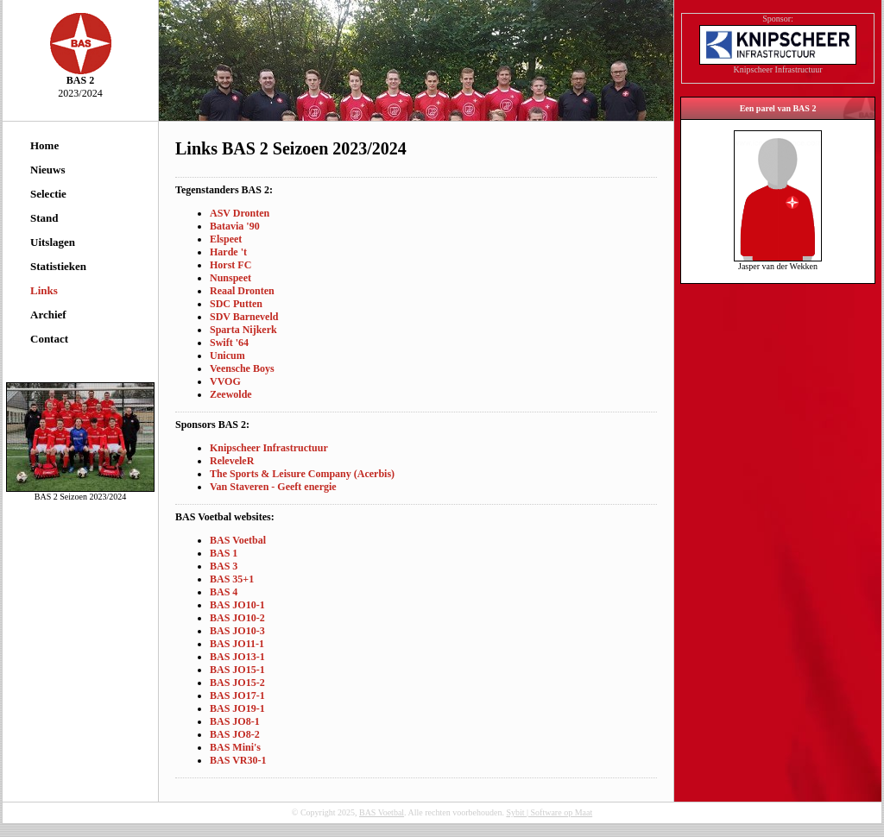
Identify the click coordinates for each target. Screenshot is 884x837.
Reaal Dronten (242, 291)
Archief (48, 314)
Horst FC (230, 265)
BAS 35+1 (232, 579)
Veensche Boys (242, 368)
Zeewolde (231, 394)
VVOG (225, 381)
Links (44, 290)
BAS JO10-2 (237, 618)
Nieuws (47, 169)
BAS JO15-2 (237, 683)
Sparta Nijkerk (243, 330)
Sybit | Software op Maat (549, 812)
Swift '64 (229, 343)
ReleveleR (232, 461)
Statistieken (58, 266)
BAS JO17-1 (237, 695)
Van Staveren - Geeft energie (273, 487)
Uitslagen (52, 242)
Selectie (48, 193)
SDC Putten (236, 304)
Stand (44, 217)
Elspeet (226, 239)
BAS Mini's (235, 747)
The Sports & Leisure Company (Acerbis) (302, 474)
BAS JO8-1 (235, 721)
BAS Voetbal (238, 540)
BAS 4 (223, 592)
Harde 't (228, 252)
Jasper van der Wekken (778, 262)
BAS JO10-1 (237, 605)
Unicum (227, 355)
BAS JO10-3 (237, 631)
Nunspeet (230, 278)
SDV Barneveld (244, 317)
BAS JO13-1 (237, 657)
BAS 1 (223, 553)
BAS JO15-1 (237, 670)
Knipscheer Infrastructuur (269, 448)
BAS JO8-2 (235, 734)
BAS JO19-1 (237, 708)
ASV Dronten (239, 213)
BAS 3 (223, 566)
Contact (49, 338)
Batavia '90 (235, 226)
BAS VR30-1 (238, 760)
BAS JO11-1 (237, 644)
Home (44, 145)
